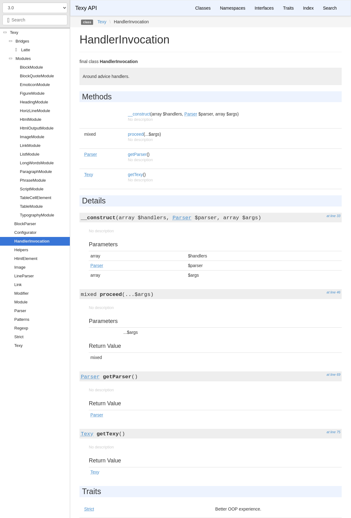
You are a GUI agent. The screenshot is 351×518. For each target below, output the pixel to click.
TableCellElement (35, 197)
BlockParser (25, 223)
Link (18, 284)
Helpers (21, 250)
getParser (137, 154)
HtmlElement (25, 258)
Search (330, 8)
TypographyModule (37, 215)
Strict (19, 336)
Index (308, 8)
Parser (20, 310)
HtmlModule (30, 119)
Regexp (21, 328)
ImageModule (32, 136)
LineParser (24, 276)
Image (19, 267)
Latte (25, 50)
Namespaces (232, 8)
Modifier (21, 293)
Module (21, 302)
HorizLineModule (35, 110)
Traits (288, 8)
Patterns (21, 319)
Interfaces (263, 8)
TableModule (31, 206)
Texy (14, 32)
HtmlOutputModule (36, 128)
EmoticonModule (35, 84)
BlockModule (31, 67)
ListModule (29, 154)
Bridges (22, 41)
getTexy (135, 174)
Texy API (86, 8)
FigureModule (32, 93)
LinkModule (30, 145)
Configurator (25, 232)
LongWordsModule (37, 163)
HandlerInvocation (31, 241)
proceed (136, 134)
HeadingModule (34, 102)
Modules (23, 58)
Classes (203, 8)
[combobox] (34, 20)
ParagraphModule (36, 171)
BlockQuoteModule (37, 76)
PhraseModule (33, 180)
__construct (139, 113)
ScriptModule (31, 189)
